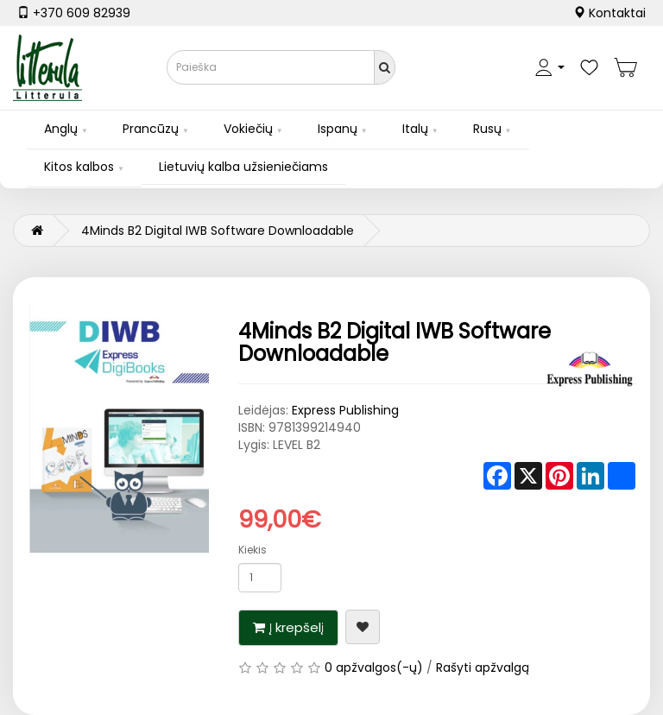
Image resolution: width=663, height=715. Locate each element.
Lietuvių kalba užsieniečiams (243, 166)
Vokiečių (248, 128)
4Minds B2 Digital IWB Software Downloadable (217, 230)
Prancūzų (151, 128)
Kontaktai (609, 13)
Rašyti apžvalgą (482, 667)
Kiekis (252, 549)
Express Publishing (345, 410)
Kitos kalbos (79, 166)
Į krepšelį (296, 627)
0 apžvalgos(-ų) (374, 667)
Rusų (487, 128)
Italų (415, 128)
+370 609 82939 (73, 13)
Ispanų (337, 128)
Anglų (61, 128)
